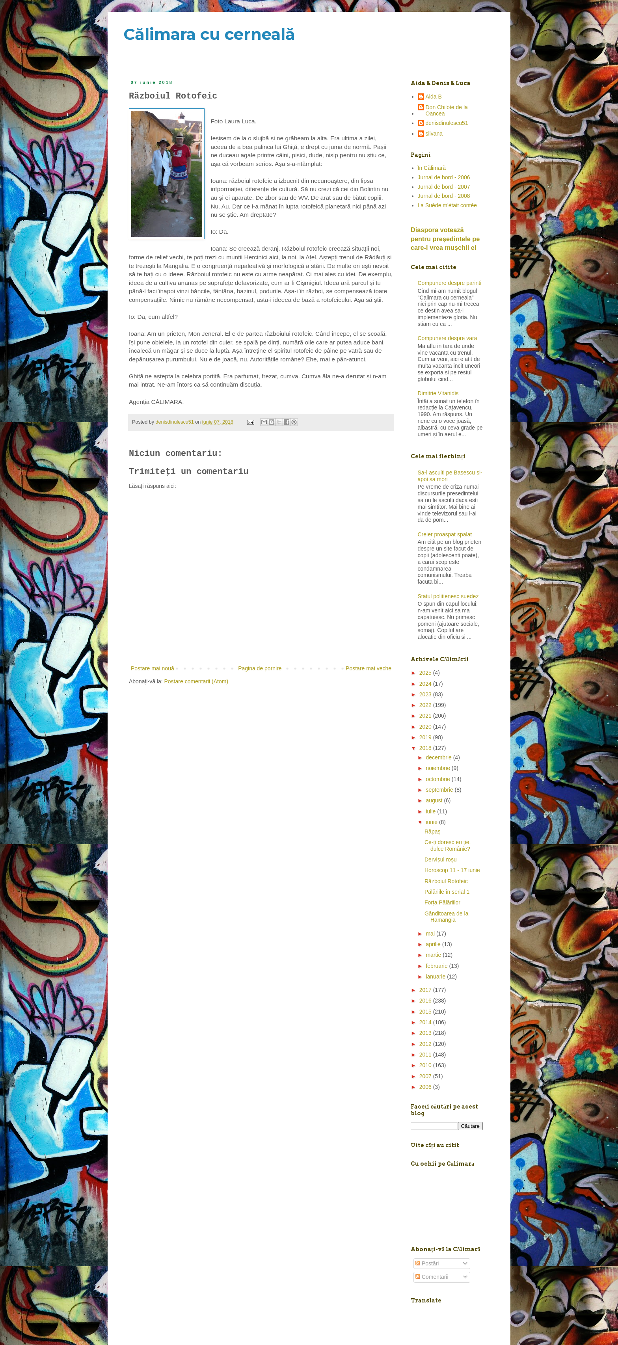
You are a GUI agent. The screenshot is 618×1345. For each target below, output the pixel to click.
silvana (434, 133)
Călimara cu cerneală (209, 34)
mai (431, 933)
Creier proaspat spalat (445, 534)
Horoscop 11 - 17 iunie (452, 870)
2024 (426, 684)
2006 (426, 1087)
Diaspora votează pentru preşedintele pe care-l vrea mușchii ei (445, 238)
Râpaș (432, 831)
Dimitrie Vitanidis (438, 393)
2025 (426, 673)
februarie (437, 966)
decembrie (439, 757)
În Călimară (432, 168)
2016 (426, 1000)
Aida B (434, 96)
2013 (426, 1033)
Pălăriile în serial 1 (446, 892)
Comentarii (432, 1277)
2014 (426, 1022)
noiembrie (438, 768)
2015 (426, 1011)
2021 (426, 715)
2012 (426, 1044)
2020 (426, 727)
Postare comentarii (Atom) (196, 681)
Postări (427, 1263)
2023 (426, 694)
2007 (426, 1076)
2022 (426, 705)
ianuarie (436, 976)
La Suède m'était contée (447, 205)
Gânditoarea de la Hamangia (446, 916)
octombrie (438, 779)
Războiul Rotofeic (446, 881)
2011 (426, 1054)
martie (434, 955)
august (435, 800)
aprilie (434, 944)
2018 (426, 748)
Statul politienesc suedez (448, 596)
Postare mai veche (368, 668)
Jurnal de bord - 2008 (444, 196)
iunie (432, 822)
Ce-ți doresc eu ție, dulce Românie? (447, 845)
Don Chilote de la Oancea (447, 110)
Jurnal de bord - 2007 (444, 187)
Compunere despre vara (447, 338)
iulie (431, 811)
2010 (426, 1065)
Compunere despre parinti (450, 283)
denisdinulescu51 (447, 123)
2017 (426, 990)
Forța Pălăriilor (442, 902)
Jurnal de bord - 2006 (444, 177)
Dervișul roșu (440, 859)
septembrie (440, 790)
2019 (426, 737)
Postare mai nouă (152, 668)
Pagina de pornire (260, 668)
